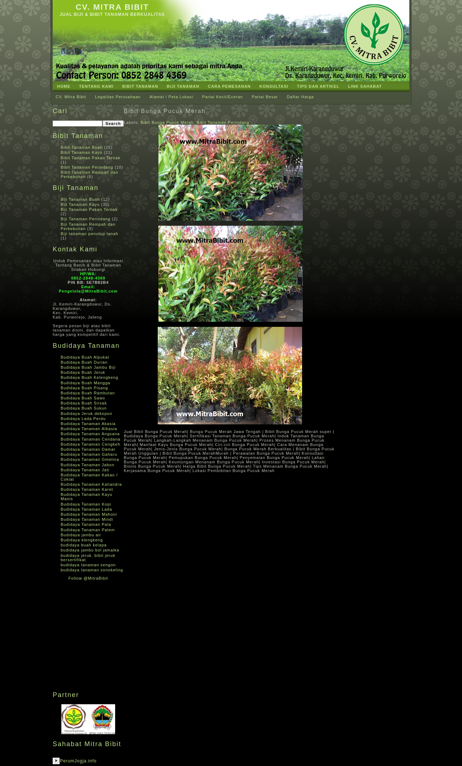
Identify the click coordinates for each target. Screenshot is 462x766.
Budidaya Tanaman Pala (86, 524)
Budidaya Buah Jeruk (83, 372)
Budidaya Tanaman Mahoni (89, 514)
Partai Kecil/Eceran (222, 97)
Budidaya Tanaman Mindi (87, 519)
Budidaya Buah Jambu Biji (88, 367)
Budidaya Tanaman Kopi (86, 504)
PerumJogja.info (78, 760)
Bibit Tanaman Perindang (87, 167)
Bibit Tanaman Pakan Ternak (91, 158)
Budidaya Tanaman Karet (87, 489)
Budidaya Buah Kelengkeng (89, 377)
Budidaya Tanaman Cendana (91, 439)
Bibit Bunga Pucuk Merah (165, 111)
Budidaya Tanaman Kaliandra (91, 484)
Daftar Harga (300, 97)
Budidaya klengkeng (82, 540)
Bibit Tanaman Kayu (82, 152)
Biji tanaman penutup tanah (89, 233)
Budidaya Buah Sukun (84, 408)
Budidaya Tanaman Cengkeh (90, 444)
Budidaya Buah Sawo (83, 398)
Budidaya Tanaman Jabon (87, 465)
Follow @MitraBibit (88, 578)
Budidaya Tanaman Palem (88, 530)
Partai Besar (265, 97)
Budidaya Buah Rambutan (88, 393)
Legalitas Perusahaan (117, 97)
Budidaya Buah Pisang (84, 388)
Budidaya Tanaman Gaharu (89, 454)
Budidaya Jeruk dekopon (86, 413)
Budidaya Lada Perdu (83, 418)
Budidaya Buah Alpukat (85, 357)
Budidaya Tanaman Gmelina (90, 459)
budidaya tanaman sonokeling (92, 570)
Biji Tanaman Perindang (85, 219)
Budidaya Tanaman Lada (86, 509)
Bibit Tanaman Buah (82, 147)
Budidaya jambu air (81, 535)
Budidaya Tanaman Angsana (90, 434)
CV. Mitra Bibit (112, 7)
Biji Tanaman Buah (80, 199)
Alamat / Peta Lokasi (171, 97)
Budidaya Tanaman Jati (85, 470)
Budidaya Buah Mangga (85, 383)
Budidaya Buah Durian (84, 362)
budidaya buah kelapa (84, 545)
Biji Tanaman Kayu (80, 204)
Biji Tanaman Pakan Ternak (89, 209)
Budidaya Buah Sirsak (84, 403)
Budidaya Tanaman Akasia (88, 423)
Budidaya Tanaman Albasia (89, 429)
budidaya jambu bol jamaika (90, 550)
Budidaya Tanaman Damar (88, 449)
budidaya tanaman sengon (88, 565)
